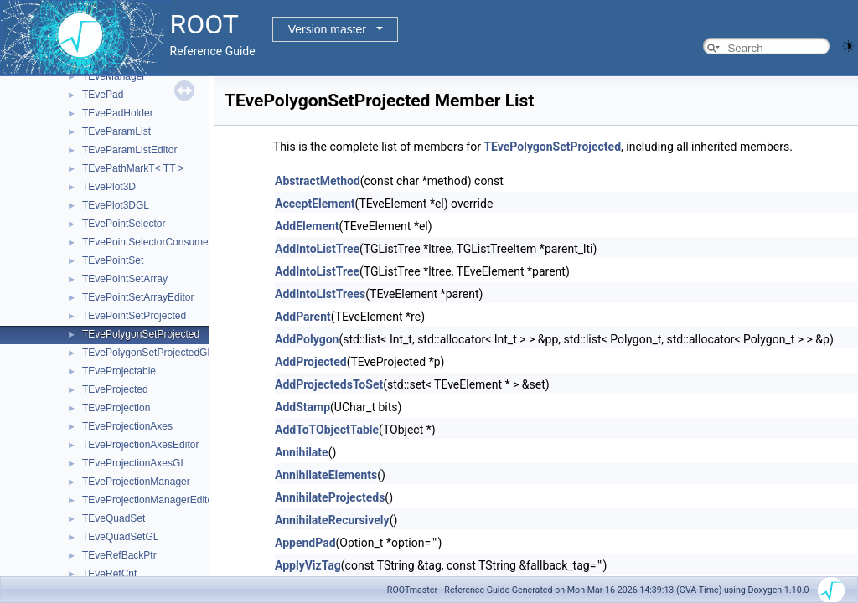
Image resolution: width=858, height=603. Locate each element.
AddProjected (311, 361)
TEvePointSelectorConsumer (147, 242)
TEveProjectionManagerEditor (149, 500)
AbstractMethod (317, 181)
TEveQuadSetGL (120, 537)
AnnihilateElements (326, 475)
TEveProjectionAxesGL (134, 463)
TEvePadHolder (117, 113)
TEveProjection (116, 408)
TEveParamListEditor (129, 150)
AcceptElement (315, 203)
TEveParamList (116, 131)
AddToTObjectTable (327, 429)
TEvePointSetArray (125, 279)
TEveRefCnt (109, 574)
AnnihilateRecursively (332, 520)
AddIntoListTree (317, 248)
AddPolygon (307, 339)
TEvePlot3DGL (115, 205)
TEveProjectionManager (136, 481)
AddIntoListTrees (320, 294)
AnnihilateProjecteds (330, 497)
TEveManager (113, 76)
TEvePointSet (112, 260)
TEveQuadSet (113, 518)
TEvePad (102, 94)
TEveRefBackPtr (119, 555)
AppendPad (305, 542)
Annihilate (301, 452)
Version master (327, 29)
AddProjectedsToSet (329, 384)
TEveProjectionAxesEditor (140, 445)
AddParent (303, 316)
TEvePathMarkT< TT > (133, 168)
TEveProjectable (119, 371)
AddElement (307, 226)
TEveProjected (115, 389)
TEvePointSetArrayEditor (138, 297)
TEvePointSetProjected (134, 316)
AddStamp (302, 407)
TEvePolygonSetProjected (140, 334)
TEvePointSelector (123, 223)
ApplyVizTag (308, 565)
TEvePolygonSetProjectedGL (147, 352)
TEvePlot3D (109, 187)
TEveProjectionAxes (127, 426)
